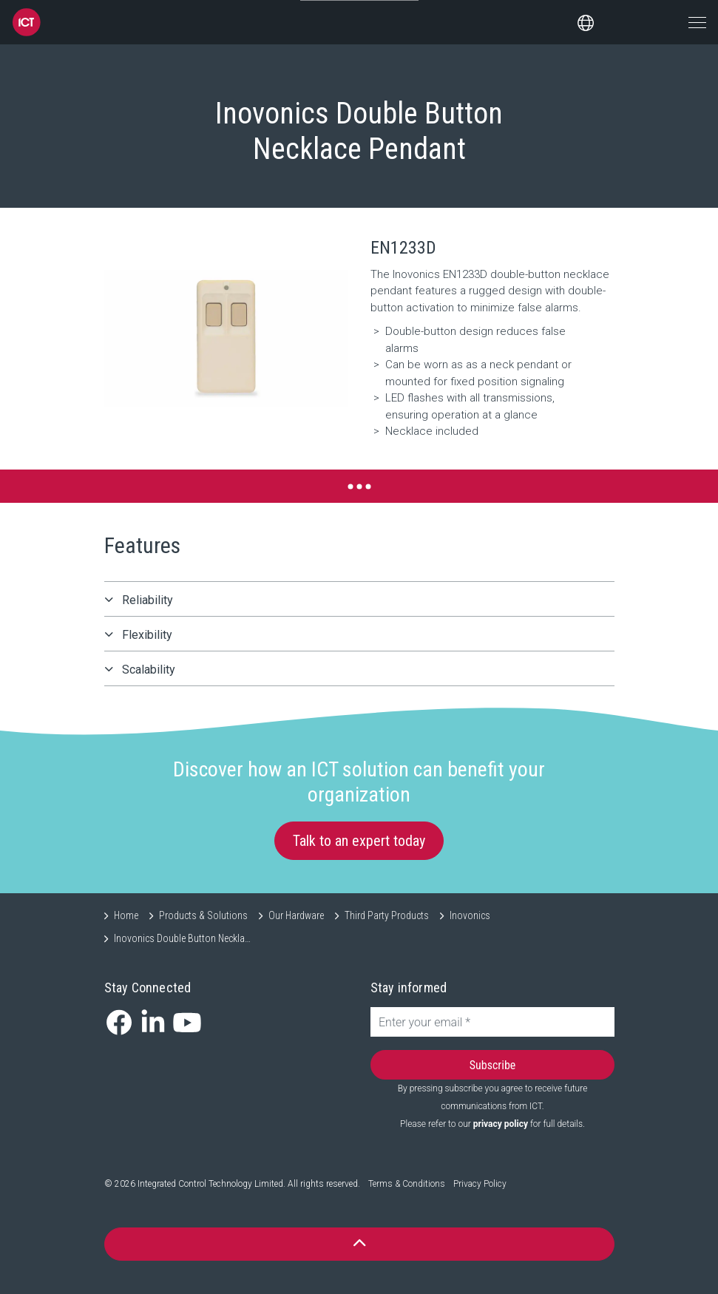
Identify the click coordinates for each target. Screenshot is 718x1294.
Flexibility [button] (147, 635)
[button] (226, 338)
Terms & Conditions (406, 1184)
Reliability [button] (147, 600)
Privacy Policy (480, 1184)
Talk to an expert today (359, 840)
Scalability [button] (148, 670)
